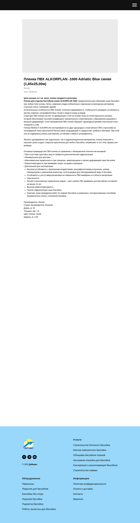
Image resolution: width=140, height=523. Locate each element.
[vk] (24, 457)
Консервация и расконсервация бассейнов (95, 465)
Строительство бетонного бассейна (91, 445)
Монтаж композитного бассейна (89, 450)
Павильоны (28, 484)
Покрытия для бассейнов (35, 489)
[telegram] (29, 457)
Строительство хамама (85, 470)
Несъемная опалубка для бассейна (91, 460)
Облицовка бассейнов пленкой (89, 455)
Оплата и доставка (83, 489)
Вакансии (78, 499)
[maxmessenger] (35, 457)
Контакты (78, 494)
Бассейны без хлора (32, 494)
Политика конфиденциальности (89, 484)
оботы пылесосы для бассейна (40, 509)
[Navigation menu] (134, 5)
